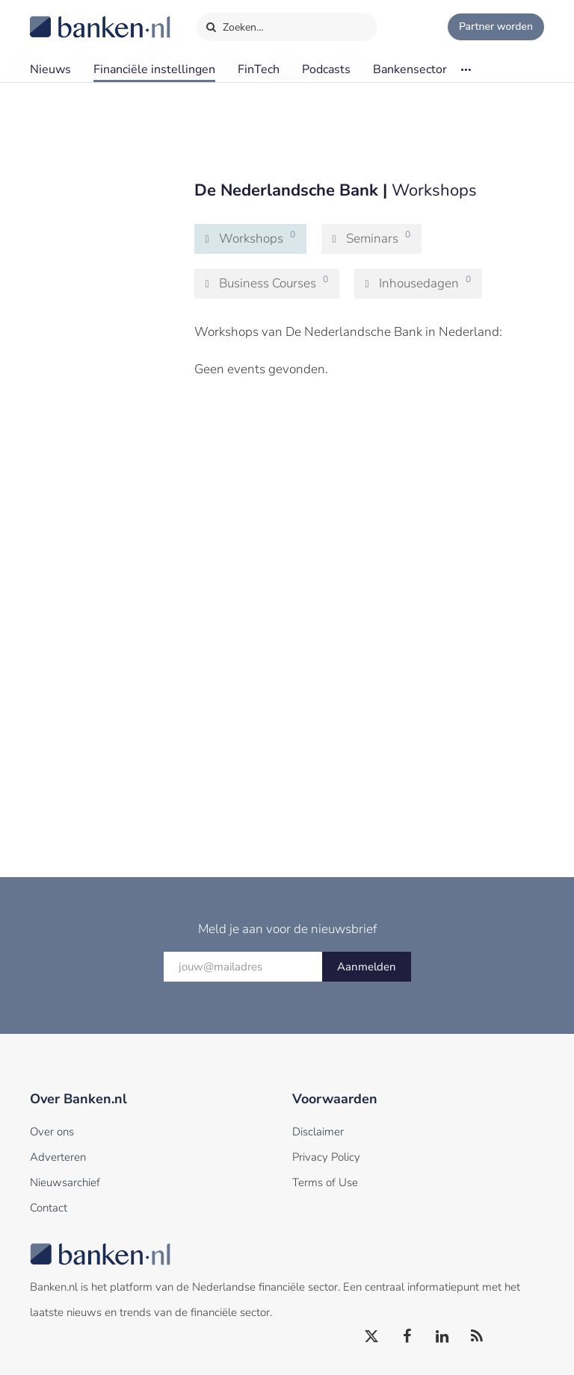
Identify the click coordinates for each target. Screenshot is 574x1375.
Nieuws (50, 69)
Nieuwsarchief (65, 1182)
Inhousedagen (425, 282)
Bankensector (410, 69)
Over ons (52, 1131)
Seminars (378, 237)
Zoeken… (234, 23)
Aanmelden (366, 966)
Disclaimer (318, 1131)
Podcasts (326, 69)
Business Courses (274, 282)
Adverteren (58, 1157)
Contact (48, 1207)
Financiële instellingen (154, 69)
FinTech (259, 69)
